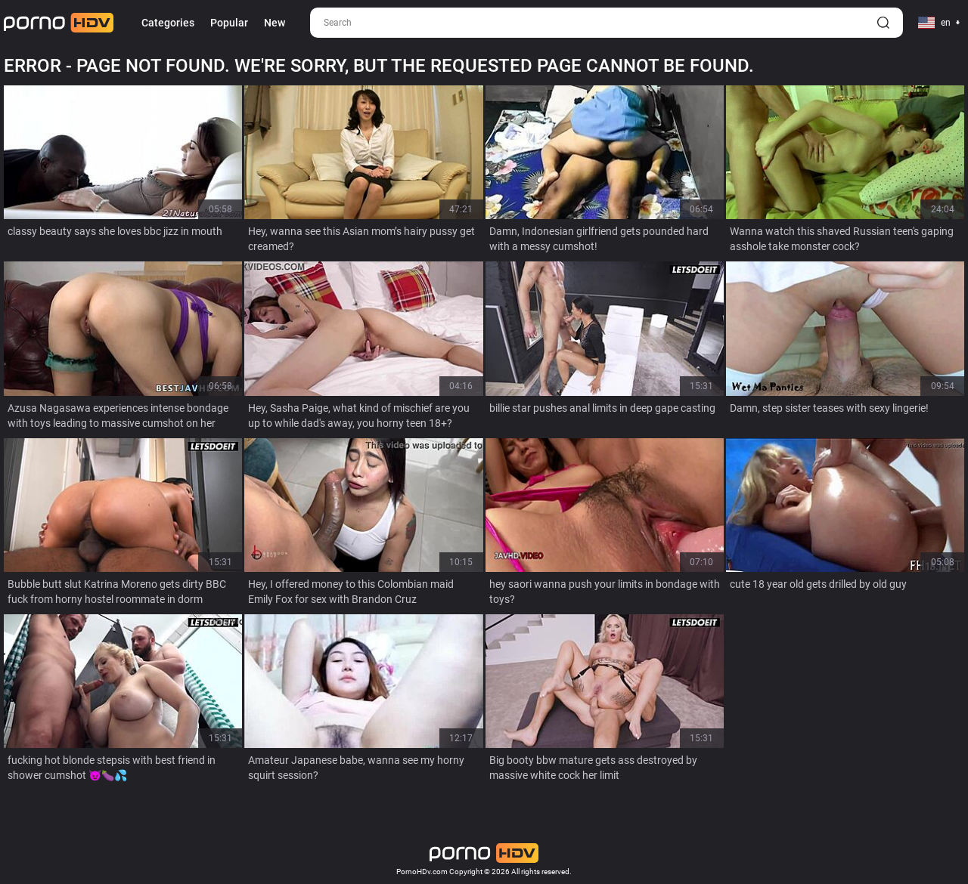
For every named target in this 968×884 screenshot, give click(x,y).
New (274, 23)
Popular (229, 23)
